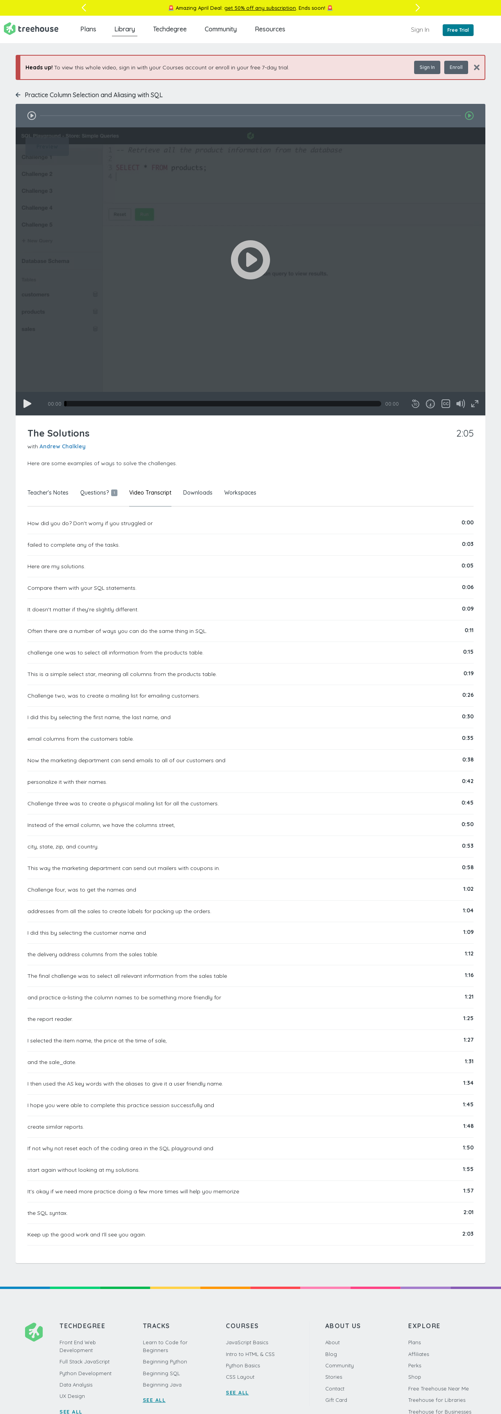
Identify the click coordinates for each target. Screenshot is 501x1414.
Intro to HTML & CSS (250, 1354)
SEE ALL (154, 1400)
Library (124, 29)
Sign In (420, 29)
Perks (414, 1365)
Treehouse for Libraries (436, 1400)
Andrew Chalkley (63, 446)
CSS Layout (240, 1377)
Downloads (198, 492)
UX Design (72, 1396)
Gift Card (336, 1400)
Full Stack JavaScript (84, 1361)
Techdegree (170, 29)
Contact (334, 1388)
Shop (414, 1377)
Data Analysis (75, 1384)
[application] (250, 271)
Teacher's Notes (47, 492)
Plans (88, 29)
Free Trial (458, 30)
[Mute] (460, 403)
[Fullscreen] (474, 403)
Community (221, 29)
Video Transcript (150, 492)
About (332, 1342)
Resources (270, 29)
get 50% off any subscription (260, 8)
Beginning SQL (161, 1373)
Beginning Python (165, 1361)
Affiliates (418, 1354)
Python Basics (243, 1365)
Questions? (98, 492)
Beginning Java (162, 1384)
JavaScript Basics (247, 1342)
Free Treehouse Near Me (438, 1388)
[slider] (222, 403)
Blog (331, 1354)
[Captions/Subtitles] (445, 403)
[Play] (27, 403)
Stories (333, 1377)
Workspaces (240, 492)
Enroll (456, 67)
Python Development (85, 1373)
